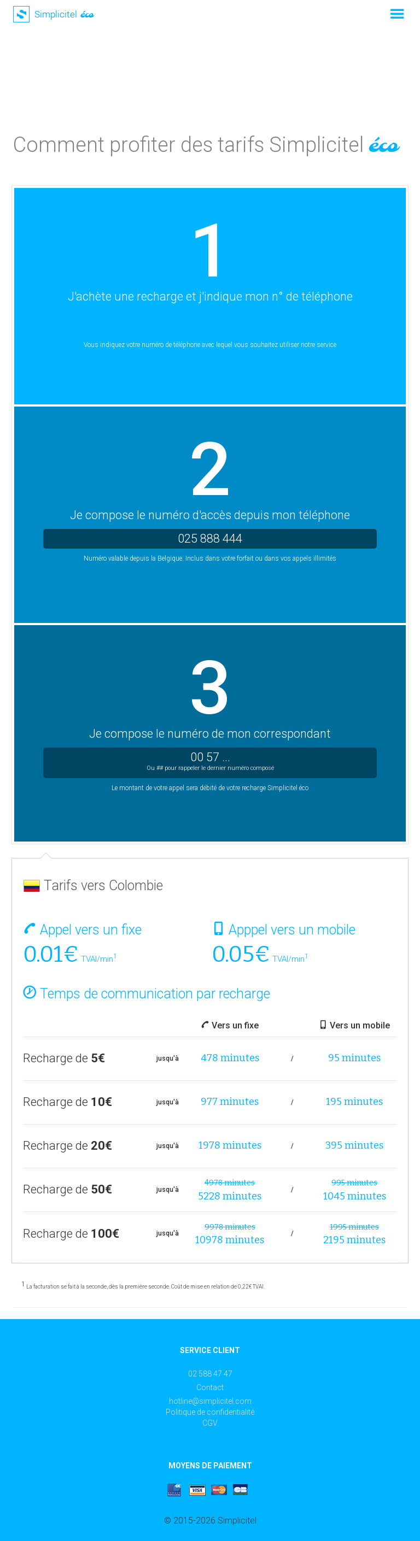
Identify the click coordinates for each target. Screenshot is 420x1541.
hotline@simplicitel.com (210, 1401)
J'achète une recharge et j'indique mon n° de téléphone (210, 296)
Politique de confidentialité (210, 1412)
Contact (210, 1387)
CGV (210, 1423)
